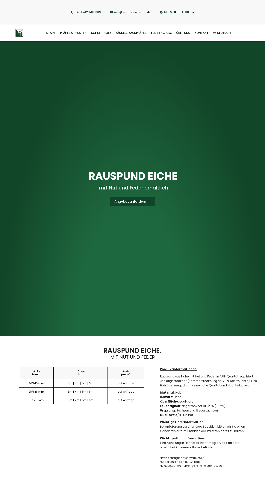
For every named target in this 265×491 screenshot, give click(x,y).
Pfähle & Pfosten (73, 33)
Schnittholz (101, 33)
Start (51, 33)
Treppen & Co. (161, 33)
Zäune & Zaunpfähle (131, 33)
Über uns (183, 33)
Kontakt (201, 33)
